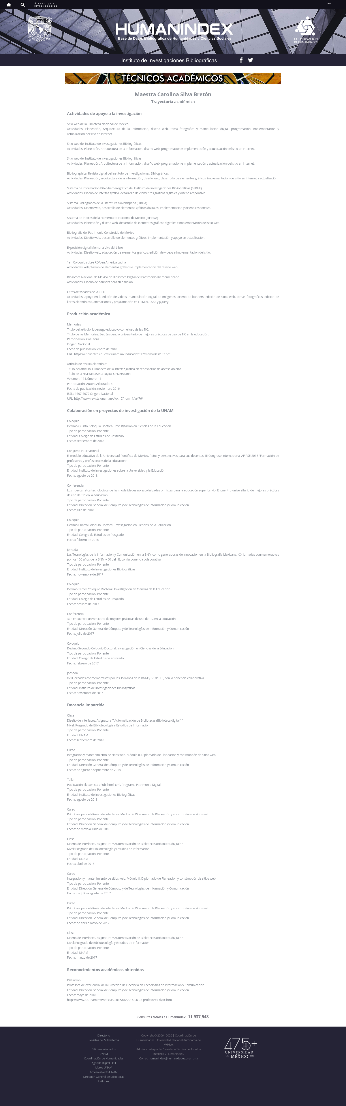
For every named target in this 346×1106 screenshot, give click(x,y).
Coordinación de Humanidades (104, 1058)
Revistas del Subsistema (103, 1040)
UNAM (104, 1054)
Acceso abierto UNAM (103, 1072)
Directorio (103, 1035)
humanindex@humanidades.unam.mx (173, 1058)
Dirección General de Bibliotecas (103, 1077)
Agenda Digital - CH (104, 1063)
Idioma (331, 3)
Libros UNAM (103, 1067)
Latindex (103, 1081)
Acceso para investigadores (46, 4)
